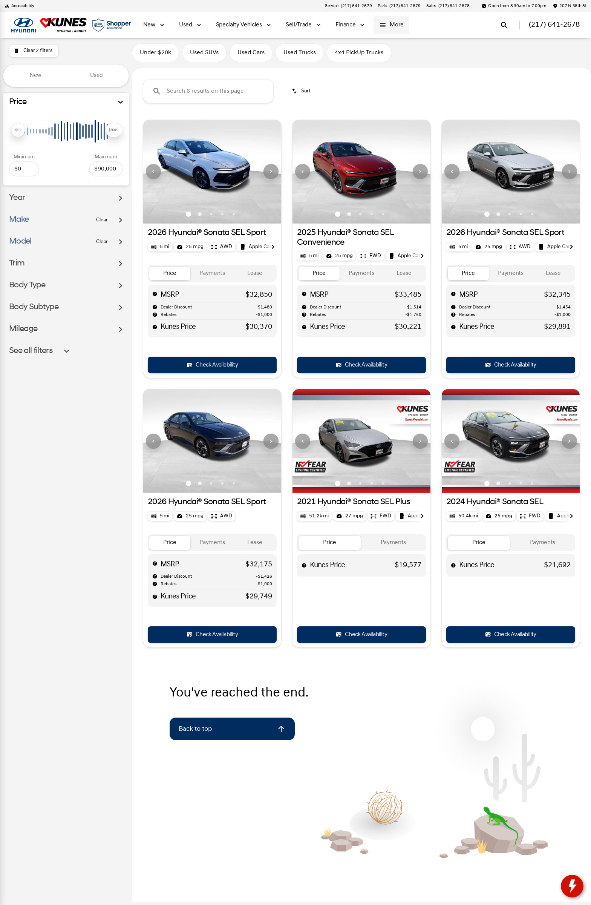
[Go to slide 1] (188, 217)
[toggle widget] (572, 886)
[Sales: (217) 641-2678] (448, 6)
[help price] (155, 330)
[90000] (106, 168)
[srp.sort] (302, 95)
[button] (153, 175)
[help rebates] (155, 318)
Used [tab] (96, 75)
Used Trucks (299, 56)
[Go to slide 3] (211, 217)
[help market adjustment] (155, 310)
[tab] (169, 277)
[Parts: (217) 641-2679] (399, 6)
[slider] (18, 130)
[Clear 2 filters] (33, 51)
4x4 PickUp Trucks (359, 56)
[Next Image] (271, 175)
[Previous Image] (153, 175)
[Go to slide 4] (222, 217)
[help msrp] (155, 297)
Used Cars (251, 56)
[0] (24, 168)
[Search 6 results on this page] (208, 94)
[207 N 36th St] (569, 6)
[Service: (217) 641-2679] (348, 6)
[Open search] (504, 25)
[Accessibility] (19, 6)
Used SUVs (204, 56)
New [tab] (35, 75)
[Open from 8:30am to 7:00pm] (514, 6)
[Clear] (102, 220)
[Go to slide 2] (199, 217)
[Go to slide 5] (233, 217)
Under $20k (155, 56)
